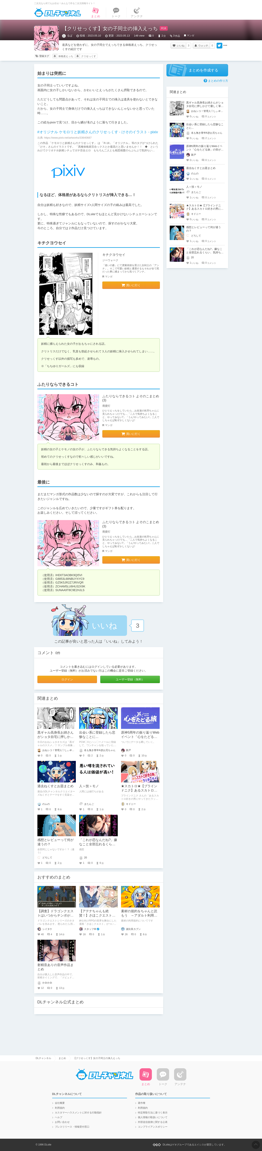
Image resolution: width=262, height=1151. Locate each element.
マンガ (190, 35)
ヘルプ (58, 1117)
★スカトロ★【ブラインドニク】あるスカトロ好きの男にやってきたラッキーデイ (205, 209)
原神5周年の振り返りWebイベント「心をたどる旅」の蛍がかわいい (140, 737)
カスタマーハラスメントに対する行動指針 (78, 1112)
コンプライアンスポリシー (152, 1126)
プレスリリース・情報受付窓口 (72, 1126)
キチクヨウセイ (113, 254)
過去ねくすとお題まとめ (55, 786)
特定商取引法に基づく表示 (152, 1112)
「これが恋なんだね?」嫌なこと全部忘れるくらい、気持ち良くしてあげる (205, 252)
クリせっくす (88, 56)
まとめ (62, 1058)
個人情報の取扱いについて (152, 1117)
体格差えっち (65, 56)
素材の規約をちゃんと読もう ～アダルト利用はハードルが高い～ (139, 915)
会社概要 (60, 1103)
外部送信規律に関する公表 (152, 1122)
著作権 (141, 1103)
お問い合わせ (62, 1122)
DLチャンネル (57, 12)
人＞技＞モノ (89, 786)
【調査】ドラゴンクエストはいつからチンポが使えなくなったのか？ (55, 915)
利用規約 (60, 1107)
